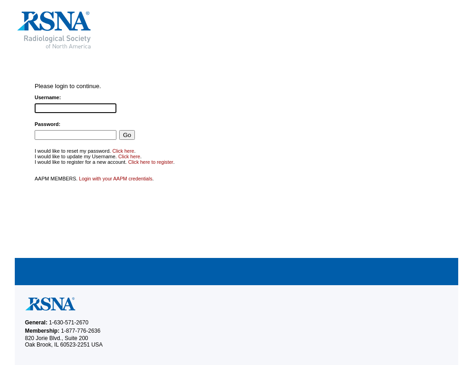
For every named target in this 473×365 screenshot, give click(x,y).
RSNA (120, 30)
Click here (123, 151)
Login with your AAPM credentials (115, 178)
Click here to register (150, 162)
